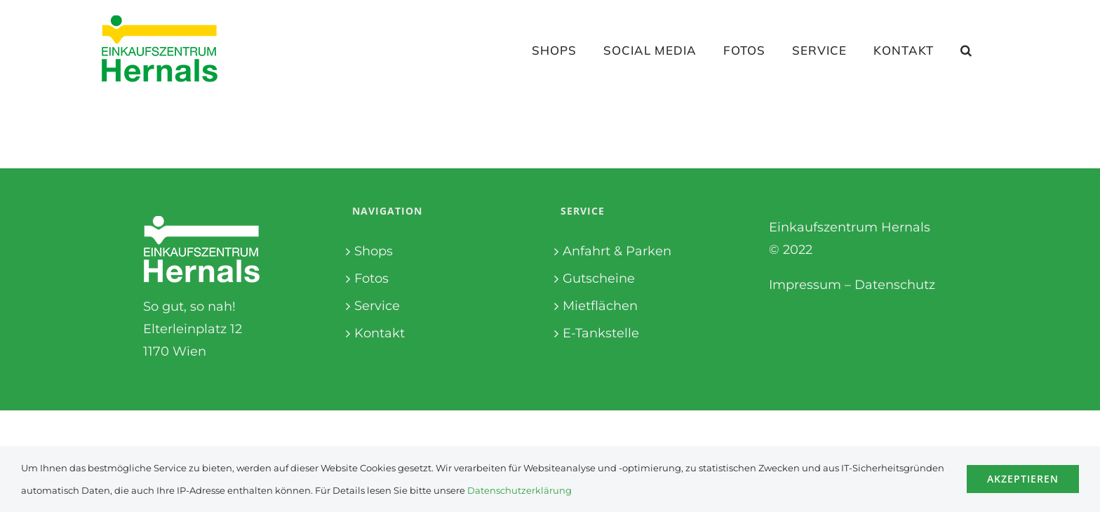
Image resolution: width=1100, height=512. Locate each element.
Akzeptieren (1023, 478)
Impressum (805, 284)
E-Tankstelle (601, 333)
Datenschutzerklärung (519, 490)
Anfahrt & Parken (617, 251)
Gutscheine (599, 278)
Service (377, 306)
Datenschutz (894, 284)
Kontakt (379, 333)
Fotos (371, 278)
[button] (966, 50)
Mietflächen (600, 306)
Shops (373, 251)
